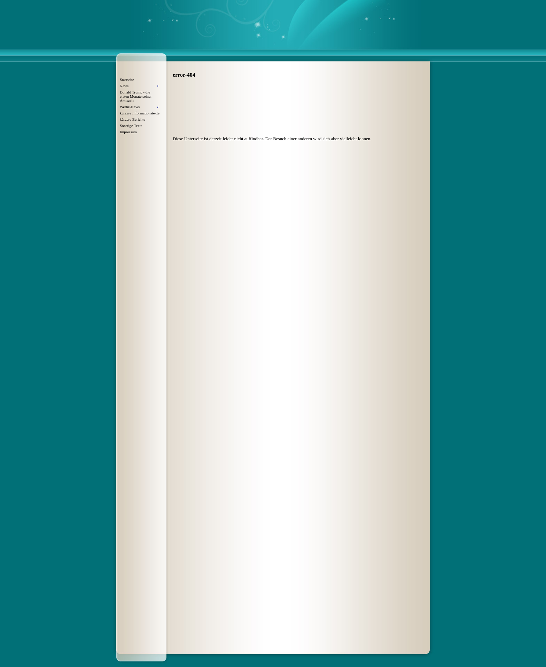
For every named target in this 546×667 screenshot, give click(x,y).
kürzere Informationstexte (139, 113)
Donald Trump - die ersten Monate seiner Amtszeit (136, 96)
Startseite (127, 79)
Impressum (128, 132)
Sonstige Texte (131, 125)
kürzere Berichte (132, 119)
